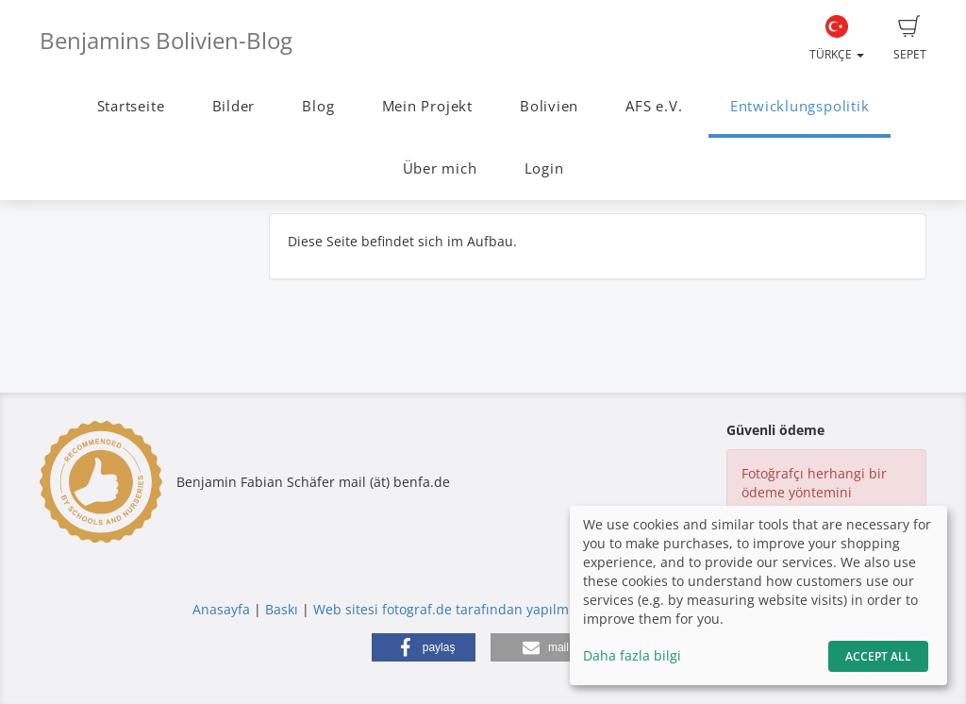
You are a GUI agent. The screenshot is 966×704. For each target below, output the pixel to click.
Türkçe (836, 38)
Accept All (878, 656)
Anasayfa (221, 609)
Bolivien (549, 106)
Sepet (909, 38)
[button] (423, 647)
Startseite (131, 106)
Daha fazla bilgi (632, 655)
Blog (318, 106)
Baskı (281, 609)
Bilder (234, 106)
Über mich (440, 168)
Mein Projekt (427, 106)
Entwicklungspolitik (800, 106)
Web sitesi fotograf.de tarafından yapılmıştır (453, 609)
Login (544, 168)
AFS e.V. (653, 106)
